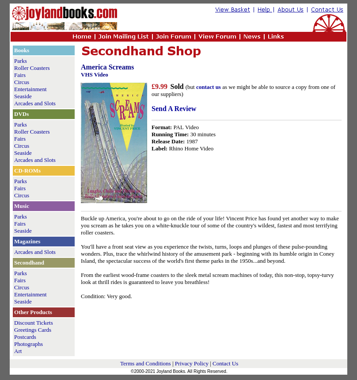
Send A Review (174, 108)
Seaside (23, 96)
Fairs (20, 75)
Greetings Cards (32, 329)
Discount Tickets (33, 322)
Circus (21, 82)
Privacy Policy (192, 363)
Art (18, 351)
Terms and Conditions (145, 363)
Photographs (28, 344)
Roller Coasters (32, 68)
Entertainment (30, 89)
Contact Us (225, 363)
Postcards (25, 337)
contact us (208, 87)
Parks (20, 61)
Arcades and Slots (35, 103)
